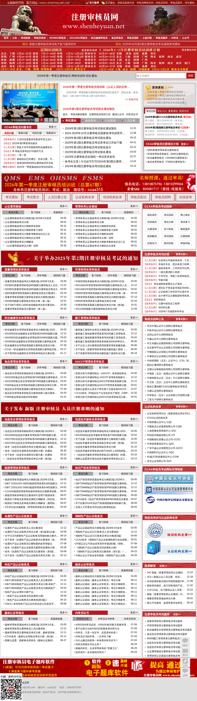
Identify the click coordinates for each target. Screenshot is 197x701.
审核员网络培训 (145, 2)
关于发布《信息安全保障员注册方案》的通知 (28, 454)
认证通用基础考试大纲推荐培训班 (22, 226)
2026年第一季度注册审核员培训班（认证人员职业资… (96, 86)
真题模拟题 (127, 570)
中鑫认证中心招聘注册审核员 (162, 339)
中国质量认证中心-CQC (159, 422)
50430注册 (164, 307)
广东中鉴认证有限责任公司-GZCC (165, 448)
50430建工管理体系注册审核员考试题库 (168, 638)
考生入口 (162, 111)
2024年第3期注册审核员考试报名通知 (88, 166)
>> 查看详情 (131, 99)
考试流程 (168, 215)
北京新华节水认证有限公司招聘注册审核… (169, 347)
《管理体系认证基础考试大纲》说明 (94, 238)
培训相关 (152, 222)
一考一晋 (21, 155)
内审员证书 (132, 114)
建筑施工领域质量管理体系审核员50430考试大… (101, 341)
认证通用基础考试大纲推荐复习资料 (24, 230)
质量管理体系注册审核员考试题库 (164, 621)
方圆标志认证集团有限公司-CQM (164, 426)
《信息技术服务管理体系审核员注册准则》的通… (101, 454)
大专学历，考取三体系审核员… (174, 276)
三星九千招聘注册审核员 (160, 399)
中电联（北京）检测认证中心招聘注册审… (169, 373)
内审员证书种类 (106, 618)
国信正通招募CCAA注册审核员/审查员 (167, 386)
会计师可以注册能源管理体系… (174, 295)
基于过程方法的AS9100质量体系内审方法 (97, 628)
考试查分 (33, 197)
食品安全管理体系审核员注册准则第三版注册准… (31, 393)
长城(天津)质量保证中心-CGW (163, 456)
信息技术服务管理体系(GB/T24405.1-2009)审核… (101, 451)
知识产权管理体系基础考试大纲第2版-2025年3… (101, 479)
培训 (185, 642)
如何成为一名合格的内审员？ (90, 652)
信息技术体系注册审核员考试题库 (164, 647)
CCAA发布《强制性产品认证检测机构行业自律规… (102, 539)
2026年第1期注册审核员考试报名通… (167, 99)
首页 (6, 38)
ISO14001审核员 (78, 38)
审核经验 (185, 243)
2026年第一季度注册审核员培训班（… (167, 92)
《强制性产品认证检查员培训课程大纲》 (96, 547)
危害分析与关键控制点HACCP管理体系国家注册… (102, 381)
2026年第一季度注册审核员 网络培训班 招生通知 (67, 75)
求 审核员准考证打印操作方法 (27, 151)
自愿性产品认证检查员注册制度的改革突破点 (28, 543)
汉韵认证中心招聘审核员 (160, 334)
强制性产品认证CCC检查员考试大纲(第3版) (98, 535)
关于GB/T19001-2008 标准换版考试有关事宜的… (31, 305)
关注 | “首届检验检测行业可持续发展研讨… (26, 120)
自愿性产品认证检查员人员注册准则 (24, 528)
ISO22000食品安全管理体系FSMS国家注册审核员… (32, 377)
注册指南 (185, 236)
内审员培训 (162, 2)
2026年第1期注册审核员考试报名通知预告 (89, 109)
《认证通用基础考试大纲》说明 (21, 245)
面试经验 (168, 243)
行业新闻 (110, 120)
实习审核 (168, 229)
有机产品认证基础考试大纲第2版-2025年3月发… (30, 576)
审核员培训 (40, 38)
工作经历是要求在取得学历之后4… (35, 139)
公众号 (185, 38)
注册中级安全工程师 (169, 303)
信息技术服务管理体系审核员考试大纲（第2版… (100, 443)
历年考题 (41, 275)
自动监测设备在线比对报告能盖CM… (166, 581)
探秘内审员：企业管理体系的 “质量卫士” (96, 648)
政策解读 (152, 236)
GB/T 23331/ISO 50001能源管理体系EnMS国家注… (32, 483)
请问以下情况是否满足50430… (174, 287)
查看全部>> (182, 254)
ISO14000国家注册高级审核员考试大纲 (96, 309)
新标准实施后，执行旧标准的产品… (166, 585)
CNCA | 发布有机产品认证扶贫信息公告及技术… (30, 603)
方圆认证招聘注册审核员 (160, 391)
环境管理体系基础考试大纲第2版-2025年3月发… (101, 281)
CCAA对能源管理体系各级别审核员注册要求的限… (32, 491)
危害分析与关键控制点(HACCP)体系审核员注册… (101, 397)
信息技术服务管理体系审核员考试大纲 (95, 447)
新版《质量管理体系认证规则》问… (166, 594)
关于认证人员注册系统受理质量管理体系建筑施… (101, 345)
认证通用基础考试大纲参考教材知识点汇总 (27, 234)
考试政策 (25, 38)
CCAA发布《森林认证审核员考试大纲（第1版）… (31, 636)
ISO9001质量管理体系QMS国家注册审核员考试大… (32, 289)
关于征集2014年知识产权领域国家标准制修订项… (101, 503)
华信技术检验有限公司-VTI (161, 435)
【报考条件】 (10, 139)
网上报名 (185, 215)
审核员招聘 (163, 197)
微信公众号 (118, 114)
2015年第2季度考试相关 (24, 143)
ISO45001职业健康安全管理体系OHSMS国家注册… (32, 333)
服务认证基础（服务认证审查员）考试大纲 (97, 580)
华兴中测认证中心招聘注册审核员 (164, 326)
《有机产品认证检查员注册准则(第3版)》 (26, 600)
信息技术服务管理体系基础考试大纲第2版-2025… (101, 431)
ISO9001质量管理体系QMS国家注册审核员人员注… (32, 285)
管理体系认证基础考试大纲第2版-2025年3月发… (101, 218)
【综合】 (7, 143)
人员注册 (129, 120)
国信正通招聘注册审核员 (160, 365)
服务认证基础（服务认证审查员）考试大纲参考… (101, 600)
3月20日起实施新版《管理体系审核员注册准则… (30, 507)
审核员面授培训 (126, 2)
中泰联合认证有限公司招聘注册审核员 (167, 356)
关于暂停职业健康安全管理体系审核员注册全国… (31, 353)
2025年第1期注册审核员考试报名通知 (88, 152)
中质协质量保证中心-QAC (160, 443)
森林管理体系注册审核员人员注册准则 (25, 628)
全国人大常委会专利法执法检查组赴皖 (95, 507)
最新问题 (23, 133)
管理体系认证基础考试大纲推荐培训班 (95, 226)
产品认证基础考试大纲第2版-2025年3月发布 (98, 528)
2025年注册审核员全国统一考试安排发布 (90, 156)
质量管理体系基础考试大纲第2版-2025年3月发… (30, 281)
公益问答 (147, 38)
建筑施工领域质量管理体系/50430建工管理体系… (101, 333)
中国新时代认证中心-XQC (160, 452)
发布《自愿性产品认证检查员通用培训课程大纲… (31, 547)
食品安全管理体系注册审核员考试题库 (167, 634)
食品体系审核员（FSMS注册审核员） (167, 161)
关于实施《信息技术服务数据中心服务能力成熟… (101, 439)
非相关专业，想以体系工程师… (174, 264)
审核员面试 (138, 197)
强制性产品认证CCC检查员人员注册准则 (96, 532)
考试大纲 (13, 212)
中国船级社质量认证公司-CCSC (163, 439)
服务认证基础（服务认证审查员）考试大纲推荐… (101, 584)
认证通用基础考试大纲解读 (19, 241)
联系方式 (184, 111)
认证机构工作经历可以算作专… (174, 291)
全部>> (163, 566)
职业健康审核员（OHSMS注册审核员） (168, 158)
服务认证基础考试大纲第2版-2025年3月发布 (98, 576)
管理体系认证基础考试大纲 (89, 222)
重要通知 (173, 111)
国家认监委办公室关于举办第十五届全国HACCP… (102, 389)
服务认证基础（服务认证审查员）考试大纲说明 (100, 596)
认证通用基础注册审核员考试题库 (164, 651)
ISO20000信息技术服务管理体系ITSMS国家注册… (31, 435)
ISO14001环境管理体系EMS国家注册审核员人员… (102, 285)
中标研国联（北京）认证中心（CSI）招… (169, 360)
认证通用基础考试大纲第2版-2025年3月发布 (28, 218)
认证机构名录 (84, 197)
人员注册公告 (57, 197)
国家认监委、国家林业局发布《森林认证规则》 (30, 640)
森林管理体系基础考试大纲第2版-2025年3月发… (30, 624)
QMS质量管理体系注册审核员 (163, 150)
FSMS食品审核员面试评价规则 (21, 397)
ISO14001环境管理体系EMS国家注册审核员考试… (102, 289)
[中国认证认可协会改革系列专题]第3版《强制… (100, 543)
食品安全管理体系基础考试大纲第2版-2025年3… (30, 373)
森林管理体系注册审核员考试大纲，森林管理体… (31, 632)
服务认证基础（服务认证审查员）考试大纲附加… (101, 592)
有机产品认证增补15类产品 (19, 592)
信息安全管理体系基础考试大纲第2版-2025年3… (30, 431)
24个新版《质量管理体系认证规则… (166, 572)
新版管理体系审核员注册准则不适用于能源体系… (31, 495)
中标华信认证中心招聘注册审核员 (164, 330)
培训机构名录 (112, 197)
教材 (185, 652)
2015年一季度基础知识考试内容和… (36, 167)
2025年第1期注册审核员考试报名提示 (88, 147)
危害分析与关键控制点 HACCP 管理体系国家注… (101, 377)
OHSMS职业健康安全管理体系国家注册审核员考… (32, 341)
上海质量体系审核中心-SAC (161, 430)
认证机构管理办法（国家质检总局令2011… (169, 413)
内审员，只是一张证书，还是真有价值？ (96, 632)
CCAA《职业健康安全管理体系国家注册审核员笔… (32, 349)
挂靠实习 (152, 243)
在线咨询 (185, 197)
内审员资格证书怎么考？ (88, 644)
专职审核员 (159, 299)
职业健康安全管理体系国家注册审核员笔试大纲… (31, 345)
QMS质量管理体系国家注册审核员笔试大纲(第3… (31, 293)
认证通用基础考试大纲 (17, 222)
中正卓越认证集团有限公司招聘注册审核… (169, 343)
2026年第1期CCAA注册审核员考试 (163, 117)
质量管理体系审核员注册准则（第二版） (26, 309)
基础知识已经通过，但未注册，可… (36, 159)
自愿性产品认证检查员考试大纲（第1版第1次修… (31, 532)
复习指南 (35, 212)
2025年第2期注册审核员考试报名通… (167, 102)
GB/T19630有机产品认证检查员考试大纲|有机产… (31, 588)
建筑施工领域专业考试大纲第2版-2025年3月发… (101, 329)
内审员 (174, 38)
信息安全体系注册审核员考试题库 (164, 642)
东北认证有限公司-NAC (159, 461)
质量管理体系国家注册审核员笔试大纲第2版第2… (31, 297)
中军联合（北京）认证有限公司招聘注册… (169, 395)
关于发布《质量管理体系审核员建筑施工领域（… (101, 349)
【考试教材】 (10, 167)
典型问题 (9, 133)
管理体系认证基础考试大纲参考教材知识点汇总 (100, 241)
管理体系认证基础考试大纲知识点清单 (95, 245)
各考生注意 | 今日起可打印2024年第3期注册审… (94, 161)
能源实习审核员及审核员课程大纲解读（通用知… (31, 503)
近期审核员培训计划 (99, 114)
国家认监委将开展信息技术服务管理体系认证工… (101, 458)
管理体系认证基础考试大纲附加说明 (94, 234)
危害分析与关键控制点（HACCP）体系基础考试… (102, 373)
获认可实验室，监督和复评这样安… (166, 603)
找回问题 (37, 133)
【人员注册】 (10, 147)
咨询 (185, 672)
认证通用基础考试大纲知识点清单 (22, 238)
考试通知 (189, 2)
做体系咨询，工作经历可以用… (174, 268)
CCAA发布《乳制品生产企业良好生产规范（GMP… (102, 393)
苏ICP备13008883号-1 (70, 692)
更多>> (52, 126)
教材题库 (185, 229)
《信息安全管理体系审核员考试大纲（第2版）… (30, 458)
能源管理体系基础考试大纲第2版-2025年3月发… (30, 479)
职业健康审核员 (99, 38)
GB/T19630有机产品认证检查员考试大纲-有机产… (31, 584)
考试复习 (185, 222)
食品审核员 (117, 38)
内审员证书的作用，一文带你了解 (93, 636)
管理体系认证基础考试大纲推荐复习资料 (96, 230)
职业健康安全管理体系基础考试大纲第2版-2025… (31, 329)
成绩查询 (90, 120)
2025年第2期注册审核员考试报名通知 (88, 137)
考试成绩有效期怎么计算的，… (170, 284)
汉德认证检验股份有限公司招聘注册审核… (169, 369)
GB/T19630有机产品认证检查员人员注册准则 (28, 580)
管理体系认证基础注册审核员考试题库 (167, 655)
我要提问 (51, 133)
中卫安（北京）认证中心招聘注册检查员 (168, 382)
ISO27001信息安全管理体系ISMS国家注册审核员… (32, 439)
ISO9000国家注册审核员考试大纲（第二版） (28, 301)
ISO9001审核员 (57, 38)
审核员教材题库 (79, 114)
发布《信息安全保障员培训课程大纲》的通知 (28, 451)
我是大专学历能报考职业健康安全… (36, 147)
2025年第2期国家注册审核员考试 (162, 127)
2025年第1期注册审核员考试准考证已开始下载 (93, 142)
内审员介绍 (82, 618)
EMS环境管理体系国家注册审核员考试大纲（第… (101, 293)
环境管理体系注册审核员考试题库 (164, 625)
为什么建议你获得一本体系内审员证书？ (96, 640)
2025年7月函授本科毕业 (171, 311)
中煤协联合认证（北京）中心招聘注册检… (169, 378)
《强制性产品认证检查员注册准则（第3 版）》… (101, 551)
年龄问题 (163, 280)
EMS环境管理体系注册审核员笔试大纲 (95, 301)
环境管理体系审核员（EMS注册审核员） (168, 154)
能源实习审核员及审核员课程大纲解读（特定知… (31, 499)
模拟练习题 (59, 275)
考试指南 (168, 236)
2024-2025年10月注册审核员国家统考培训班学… (95, 133)
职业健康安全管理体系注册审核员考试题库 (169, 629)
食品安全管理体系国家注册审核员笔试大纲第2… (30, 389)
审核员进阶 (133, 38)
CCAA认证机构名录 (157, 417)
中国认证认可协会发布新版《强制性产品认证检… (101, 555)
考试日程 (151, 111)
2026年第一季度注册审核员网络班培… (167, 95)
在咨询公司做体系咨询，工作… (174, 260)
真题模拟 (58, 212)
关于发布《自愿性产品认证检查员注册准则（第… (31, 539)
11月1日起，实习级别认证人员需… (165, 590)
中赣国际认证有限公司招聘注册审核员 (167, 352)
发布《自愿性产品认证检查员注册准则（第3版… (30, 551)
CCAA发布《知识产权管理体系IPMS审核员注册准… (102, 499)
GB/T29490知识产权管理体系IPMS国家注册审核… (102, 483)
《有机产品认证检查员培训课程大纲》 (25, 596)
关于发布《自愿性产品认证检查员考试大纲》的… (31, 555)
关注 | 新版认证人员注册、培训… (164, 577)
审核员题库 (176, 2)
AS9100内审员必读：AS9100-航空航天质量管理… (101, 624)
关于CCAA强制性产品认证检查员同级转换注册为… (32, 535)
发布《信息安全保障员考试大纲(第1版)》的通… (30, 447)
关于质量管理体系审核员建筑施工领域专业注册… (101, 353)
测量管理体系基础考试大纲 (161, 598)
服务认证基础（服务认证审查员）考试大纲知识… (101, 603)
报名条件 (152, 215)
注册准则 (152, 229)
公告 (14, 38)
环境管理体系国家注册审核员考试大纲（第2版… (100, 305)
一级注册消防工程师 (169, 272)
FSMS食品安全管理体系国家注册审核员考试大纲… (32, 385)
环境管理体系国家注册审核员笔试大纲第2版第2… (101, 297)
